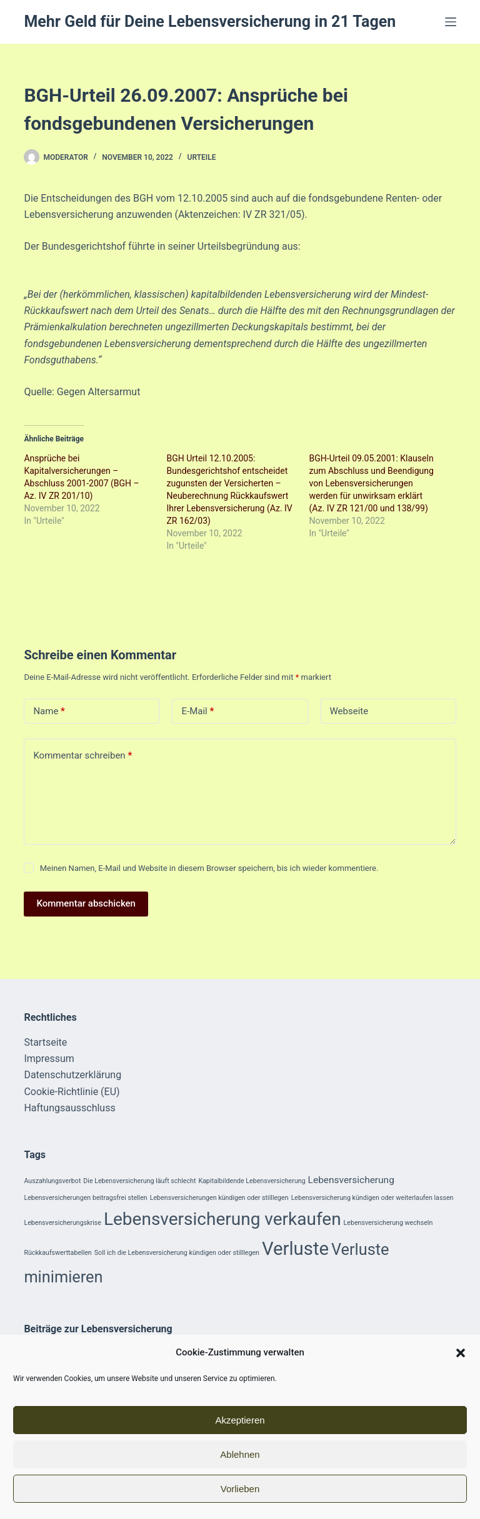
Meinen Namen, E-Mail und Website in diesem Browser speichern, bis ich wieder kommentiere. (209, 868)
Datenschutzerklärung (72, 1075)
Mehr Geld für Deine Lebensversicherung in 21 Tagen (210, 21)
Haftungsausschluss (69, 1108)
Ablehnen (239, 1454)
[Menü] (450, 21)
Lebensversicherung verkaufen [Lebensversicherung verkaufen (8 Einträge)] (222, 1219)
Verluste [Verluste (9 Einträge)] (295, 1248)
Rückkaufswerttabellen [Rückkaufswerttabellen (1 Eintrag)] (57, 1253)
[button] (460, 1353)
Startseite (45, 1042)
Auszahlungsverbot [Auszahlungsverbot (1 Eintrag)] (52, 1181)
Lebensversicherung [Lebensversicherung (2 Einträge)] (351, 1180)
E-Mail (197, 711)
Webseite (349, 711)
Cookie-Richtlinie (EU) (71, 1092)
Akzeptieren (239, 1420)
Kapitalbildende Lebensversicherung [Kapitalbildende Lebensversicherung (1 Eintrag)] (251, 1181)
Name (49, 711)
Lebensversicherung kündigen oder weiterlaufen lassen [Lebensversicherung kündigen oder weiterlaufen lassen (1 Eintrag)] (372, 1198)
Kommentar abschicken (86, 903)
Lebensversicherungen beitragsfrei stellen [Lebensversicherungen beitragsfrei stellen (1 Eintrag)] (85, 1198)
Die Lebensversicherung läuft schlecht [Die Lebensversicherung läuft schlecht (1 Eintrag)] (139, 1181)
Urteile (202, 157)
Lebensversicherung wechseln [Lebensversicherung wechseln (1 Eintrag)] (388, 1223)
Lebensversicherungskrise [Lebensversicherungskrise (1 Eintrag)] (62, 1223)
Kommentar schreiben (82, 756)
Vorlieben (240, 1488)
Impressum (49, 1058)
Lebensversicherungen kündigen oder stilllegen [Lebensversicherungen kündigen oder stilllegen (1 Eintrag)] (219, 1198)
